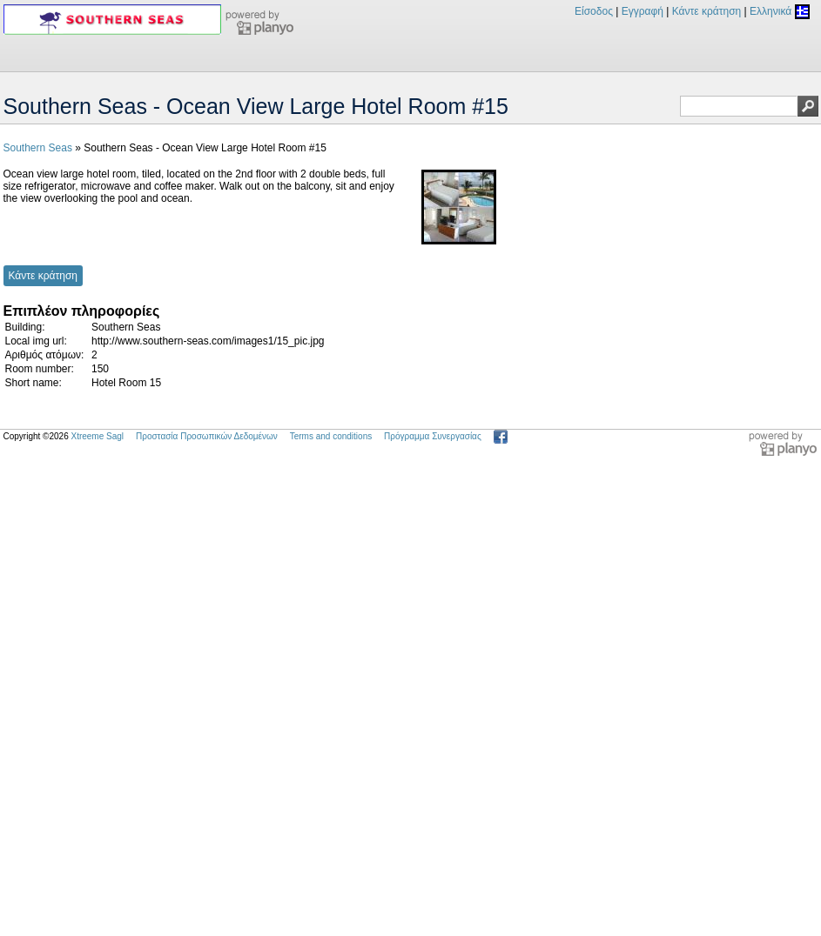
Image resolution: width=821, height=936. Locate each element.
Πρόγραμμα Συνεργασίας (432, 436)
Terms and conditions (331, 436)
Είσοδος (594, 11)
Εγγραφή (642, 11)
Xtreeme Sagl (97, 436)
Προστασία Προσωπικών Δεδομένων (207, 436)
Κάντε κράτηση (706, 11)
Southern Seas (37, 148)
